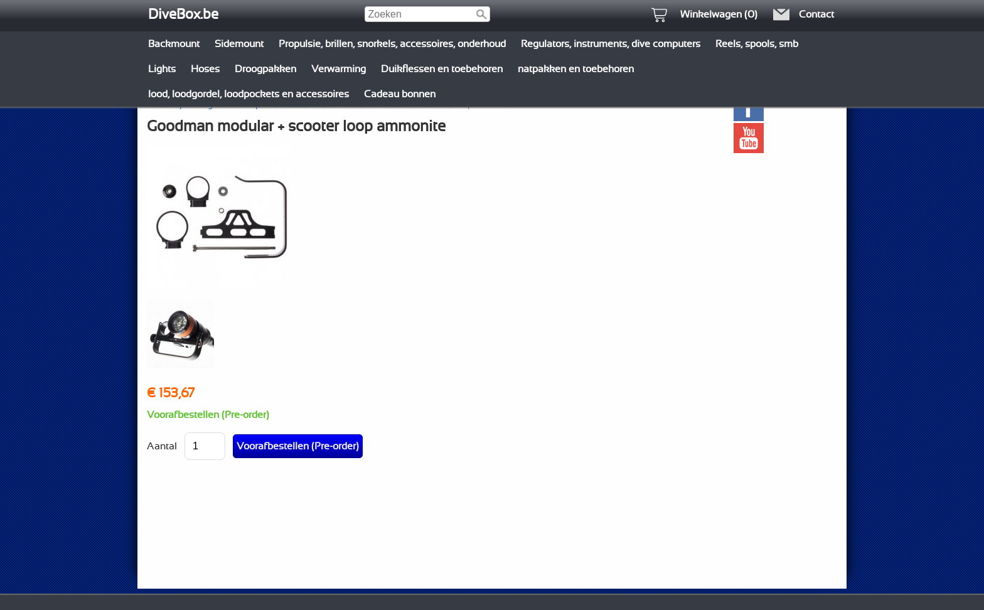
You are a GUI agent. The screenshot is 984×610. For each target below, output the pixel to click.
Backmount (174, 44)
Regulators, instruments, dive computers (610, 44)
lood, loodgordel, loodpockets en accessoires (248, 94)
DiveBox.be (183, 14)
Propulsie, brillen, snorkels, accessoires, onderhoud (392, 44)
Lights (162, 69)
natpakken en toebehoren (576, 69)
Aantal (162, 446)
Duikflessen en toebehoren (442, 69)
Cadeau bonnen (400, 94)
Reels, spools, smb (756, 44)
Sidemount (239, 44)
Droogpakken (265, 69)
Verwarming (338, 69)
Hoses (205, 69)
